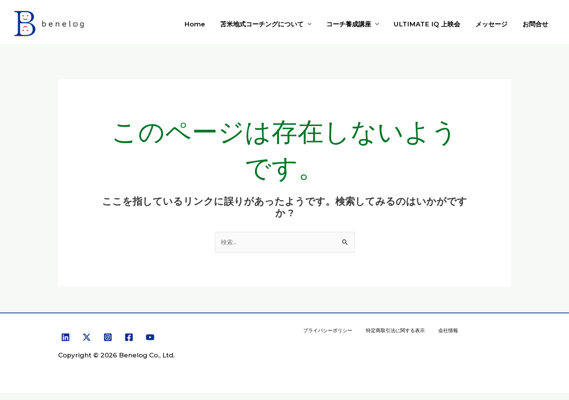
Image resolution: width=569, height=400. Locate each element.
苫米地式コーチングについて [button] (272, 24)
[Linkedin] (65, 338)
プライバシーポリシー (328, 334)
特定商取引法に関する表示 (399, 334)
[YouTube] (150, 338)
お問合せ (536, 24)
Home (207, 24)
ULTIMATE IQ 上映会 (432, 24)
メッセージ (495, 24)
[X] (86, 338)
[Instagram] (107, 338)
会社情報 (453, 334)
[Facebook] (129, 338)
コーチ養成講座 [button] (356, 24)
